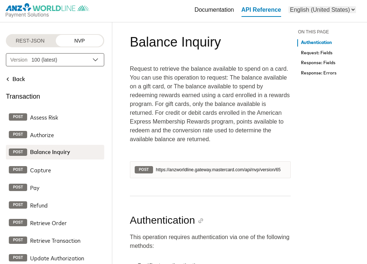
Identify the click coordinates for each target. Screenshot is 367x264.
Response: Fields (318, 62)
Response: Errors (319, 73)
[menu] (322, 9)
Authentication (316, 42)
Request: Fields (317, 53)
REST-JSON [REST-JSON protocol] (30, 41)
